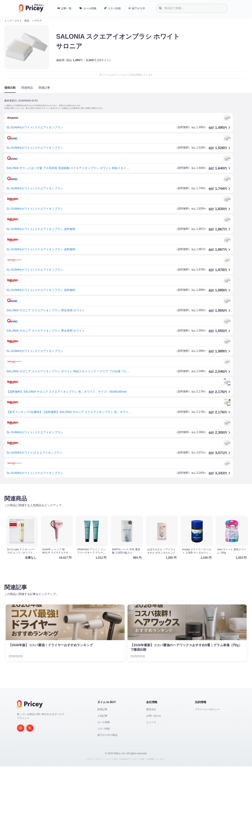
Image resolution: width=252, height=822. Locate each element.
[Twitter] (29, 728)
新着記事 (102, 709)
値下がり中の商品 (107, 735)
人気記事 (102, 715)
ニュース (151, 722)
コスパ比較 (103, 728)
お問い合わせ (153, 715)
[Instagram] (20, 728)
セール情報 (103, 722)
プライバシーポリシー (207, 709)
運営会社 (151, 709)
